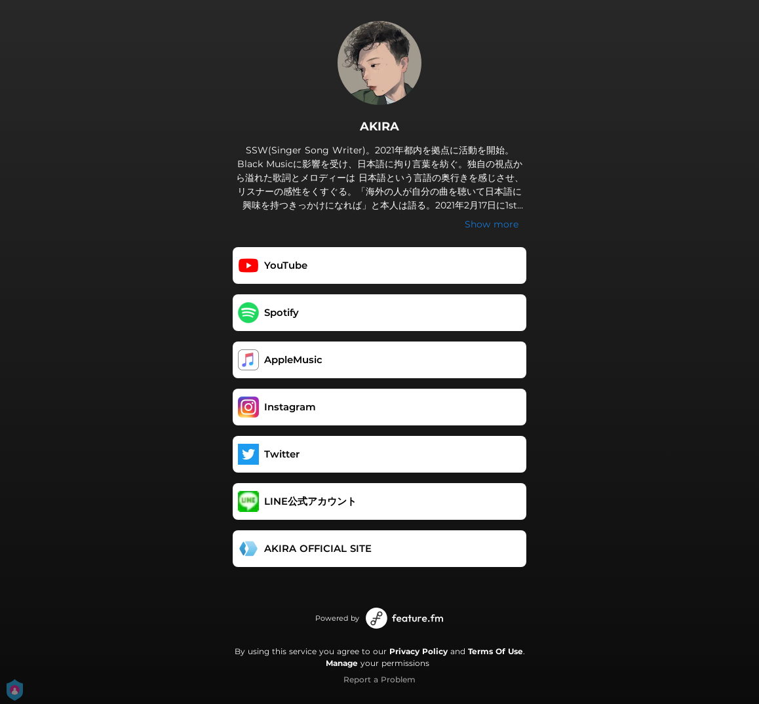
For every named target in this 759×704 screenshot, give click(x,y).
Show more (491, 224)
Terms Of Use (495, 651)
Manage (342, 663)
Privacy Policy (418, 651)
